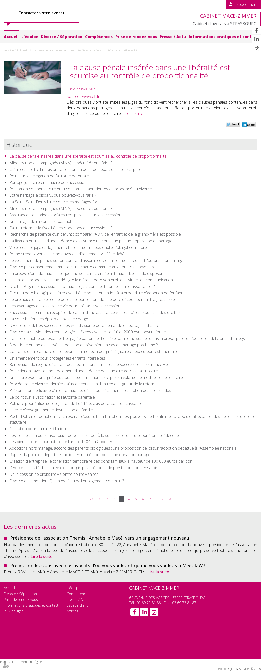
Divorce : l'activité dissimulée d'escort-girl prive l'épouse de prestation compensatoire (84, 467)
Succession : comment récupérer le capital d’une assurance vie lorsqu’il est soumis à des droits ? (94, 312)
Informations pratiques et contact (223, 36)
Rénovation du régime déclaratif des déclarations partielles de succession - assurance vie (88, 364)
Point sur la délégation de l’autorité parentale (49, 176)
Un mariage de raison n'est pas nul (40, 221)
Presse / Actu (173, 36)
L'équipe (29, 36)
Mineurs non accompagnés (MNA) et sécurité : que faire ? (60, 163)
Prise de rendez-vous (136, 36)
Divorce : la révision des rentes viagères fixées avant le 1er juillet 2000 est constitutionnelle (89, 332)
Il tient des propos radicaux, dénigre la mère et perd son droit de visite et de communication (91, 280)
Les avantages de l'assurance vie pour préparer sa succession (64, 306)
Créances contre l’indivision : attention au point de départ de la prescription (75, 169)
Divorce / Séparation (61, 36)
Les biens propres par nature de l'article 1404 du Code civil (61, 441)
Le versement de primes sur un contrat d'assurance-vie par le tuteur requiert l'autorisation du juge (96, 260)
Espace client (246, 4)
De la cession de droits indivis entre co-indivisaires (53, 474)
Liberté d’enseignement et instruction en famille (51, 410)
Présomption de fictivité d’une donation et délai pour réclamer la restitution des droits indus (90, 390)
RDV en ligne (14, 611)
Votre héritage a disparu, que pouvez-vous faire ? (52, 195)
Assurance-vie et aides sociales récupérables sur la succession (65, 215)
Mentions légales (32, 662)
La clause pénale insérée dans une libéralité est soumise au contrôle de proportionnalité (85, 50)
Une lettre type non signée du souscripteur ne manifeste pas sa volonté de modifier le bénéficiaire (96, 377)
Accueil (11, 36)
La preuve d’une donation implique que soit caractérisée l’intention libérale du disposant (87, 273)
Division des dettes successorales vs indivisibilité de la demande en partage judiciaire (84, 325)
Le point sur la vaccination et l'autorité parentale (52, 397)
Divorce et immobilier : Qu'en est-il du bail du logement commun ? (66, 481)
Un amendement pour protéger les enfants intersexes (57, 358)
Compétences (99, 36)
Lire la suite (133, 113)
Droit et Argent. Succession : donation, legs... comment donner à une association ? (82, 286)
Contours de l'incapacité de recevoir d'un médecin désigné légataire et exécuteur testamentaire (93, 351)
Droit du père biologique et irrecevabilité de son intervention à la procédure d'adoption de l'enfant (95, 293)
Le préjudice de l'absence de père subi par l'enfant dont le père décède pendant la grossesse (92, 299)
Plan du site (8, 662)
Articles (72, 611)
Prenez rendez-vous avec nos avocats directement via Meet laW (66, 254)
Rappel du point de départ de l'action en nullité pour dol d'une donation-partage (79, 454)
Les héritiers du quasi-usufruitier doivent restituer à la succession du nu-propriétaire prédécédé (94, 435)
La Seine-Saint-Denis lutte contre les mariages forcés (56, 202)
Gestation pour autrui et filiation (37, 428)
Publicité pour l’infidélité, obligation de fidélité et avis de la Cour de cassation (76, 403)
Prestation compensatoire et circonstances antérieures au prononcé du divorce (80, 189)
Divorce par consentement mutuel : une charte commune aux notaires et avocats (81, 267)
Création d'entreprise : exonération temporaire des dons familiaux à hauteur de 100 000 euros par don (100, 461)
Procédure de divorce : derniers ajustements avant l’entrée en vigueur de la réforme (83, 384)
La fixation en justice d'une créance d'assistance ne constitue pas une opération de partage (90, 241)
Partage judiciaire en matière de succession (48, 182)
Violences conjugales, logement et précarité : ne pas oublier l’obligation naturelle (80, 247)
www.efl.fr (91, 96)
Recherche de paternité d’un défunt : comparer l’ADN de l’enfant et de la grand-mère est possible (95, 234)
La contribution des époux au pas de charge (48, 319)
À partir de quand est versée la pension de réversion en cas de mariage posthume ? (83, 345)
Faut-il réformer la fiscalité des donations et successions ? (60, 228)
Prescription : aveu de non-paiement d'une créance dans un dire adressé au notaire (83, 371)
